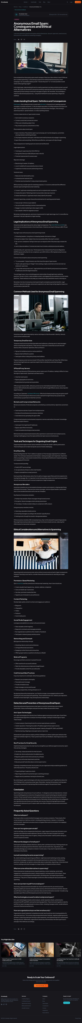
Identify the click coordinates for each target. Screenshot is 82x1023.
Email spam (17, 104)
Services (26, 2)
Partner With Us (46, 1012)
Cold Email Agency (26, 998)
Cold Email (25, 6)
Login (72, 2)
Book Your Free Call (41, 985)
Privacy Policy (78, 1018)
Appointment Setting (26, 1003)
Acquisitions (45, 1010)
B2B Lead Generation (26, 1005)
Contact (44, 1008)
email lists (20, 583)
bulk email (43, 104)
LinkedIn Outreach (25, 1008)
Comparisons (45, 1005)
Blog (44, 2)
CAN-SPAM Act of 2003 (57, 225)
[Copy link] (24, 39)
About (49, 2)
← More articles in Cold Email (20, 9)
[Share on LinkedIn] (18, 39)
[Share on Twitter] (21, 39)
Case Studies (33, 2)
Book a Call (78, 2)
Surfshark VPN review (33, 393)
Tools (40, 2)
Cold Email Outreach (26, 1001)
